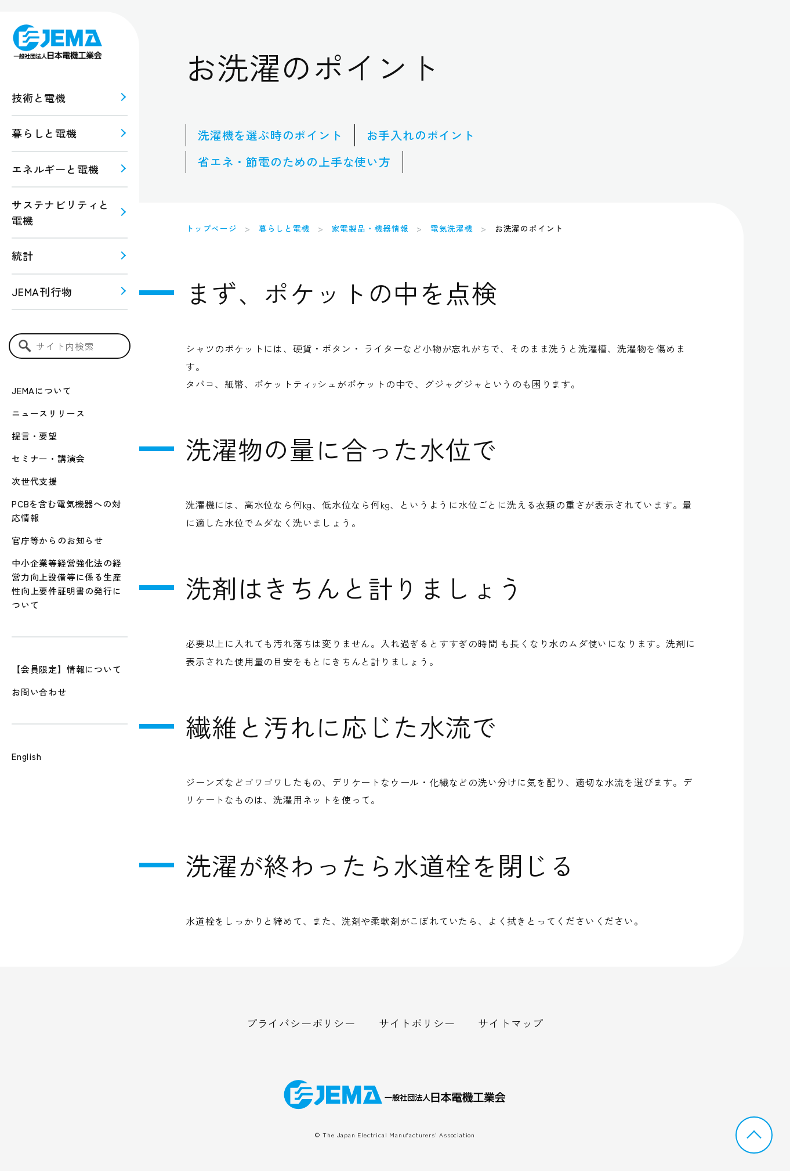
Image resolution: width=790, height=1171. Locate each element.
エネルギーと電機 (55, 168)
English (27, 756)
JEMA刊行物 (42, 291)
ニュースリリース (48, 413)
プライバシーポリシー (301, 1023)
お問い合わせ (39, 692)
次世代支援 (34, 481)
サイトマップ (510, 1023)
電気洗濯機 (451, 228)
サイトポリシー (417, 1023)
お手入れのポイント (421, 135)
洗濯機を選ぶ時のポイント (270, 135)
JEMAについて (41, 390)
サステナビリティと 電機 (61, 212)
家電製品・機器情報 (370, 228)
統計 (23, 255)
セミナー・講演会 (48, 458)
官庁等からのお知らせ (57, 540)
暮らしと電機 (44, 132)
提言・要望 (34, 436)
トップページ (211, 228)
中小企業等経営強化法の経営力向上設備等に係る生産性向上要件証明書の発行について (67, 584)
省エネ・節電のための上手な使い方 (294, 161)
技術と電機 (39, 97)
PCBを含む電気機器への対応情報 (66, 511)
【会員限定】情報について (67, 669)
